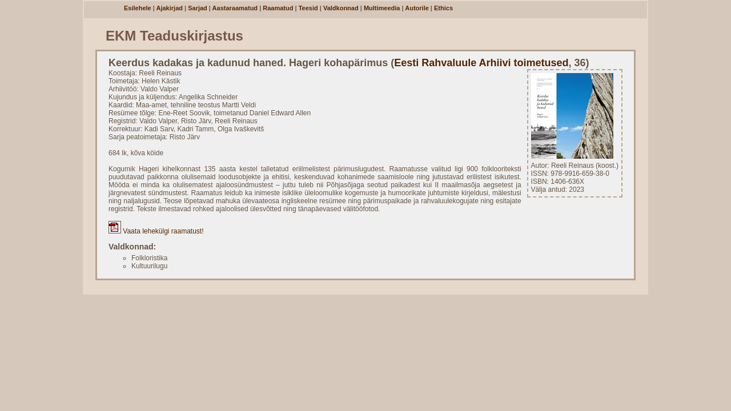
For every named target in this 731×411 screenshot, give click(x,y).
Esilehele (137, 8)
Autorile (417, 8)
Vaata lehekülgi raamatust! (156, 231)
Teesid (308, 8)
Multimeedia (382, 8)
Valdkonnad (341, 8)
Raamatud (278, 8)
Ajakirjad (169, 8)
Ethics (443, 8)
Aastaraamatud (235, 8)
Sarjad (197, 8)
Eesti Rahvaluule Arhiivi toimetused (481, 62)
